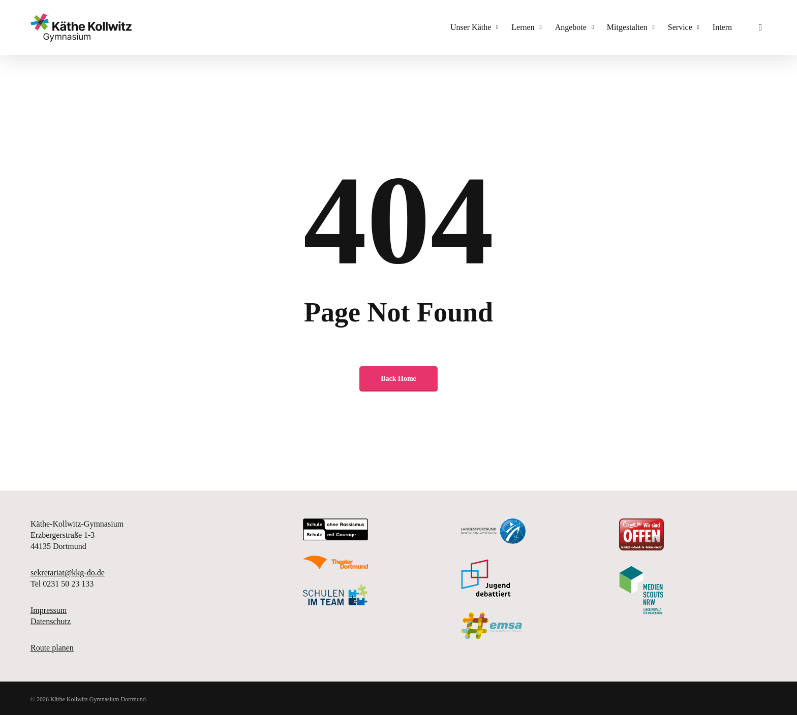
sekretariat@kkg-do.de (67, 572)
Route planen (52, 647)
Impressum (48, 610)
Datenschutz (50, 621)
